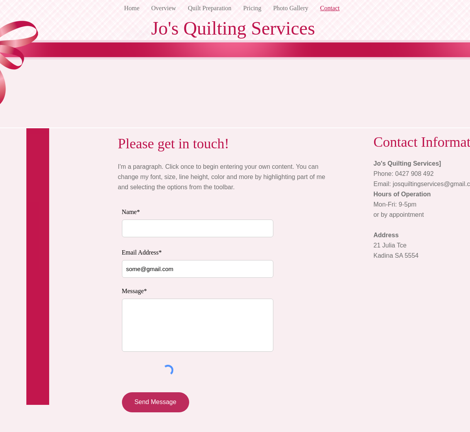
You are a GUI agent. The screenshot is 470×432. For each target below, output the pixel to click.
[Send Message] (155, 402)
